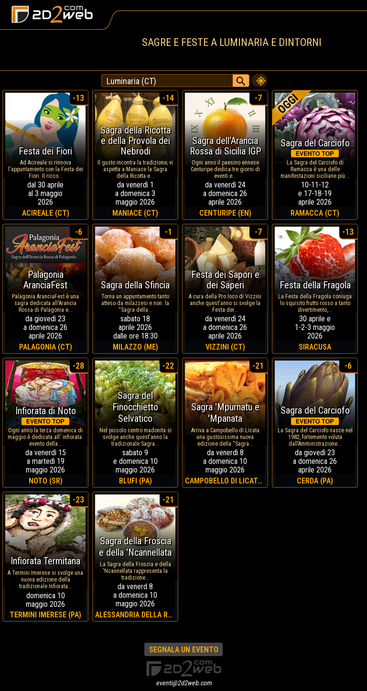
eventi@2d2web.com (184, 683)
